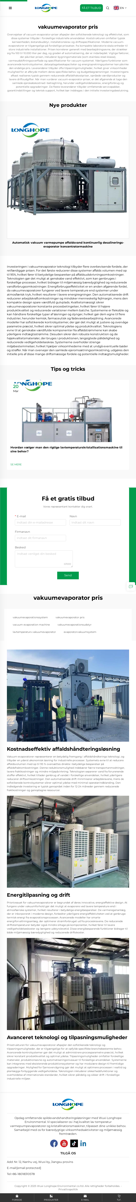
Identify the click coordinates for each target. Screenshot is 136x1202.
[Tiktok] (74, 1143)
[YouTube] (64, 1143)
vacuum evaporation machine (31, 624)
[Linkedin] (83, 1143)
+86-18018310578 (23, 1174)
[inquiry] (131, 586)
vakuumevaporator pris (70, 617)
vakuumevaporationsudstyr (75, 624)
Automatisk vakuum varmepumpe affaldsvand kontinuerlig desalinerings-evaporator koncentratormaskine (68, 244)
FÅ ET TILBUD (91, 8)
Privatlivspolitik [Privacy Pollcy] (68, 1189)
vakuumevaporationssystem (30, 617)
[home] (46, 7)
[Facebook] (54, 1143)
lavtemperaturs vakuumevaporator (34, 632)
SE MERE (16, 464)
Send (68, 575)
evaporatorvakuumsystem (80, 632)
